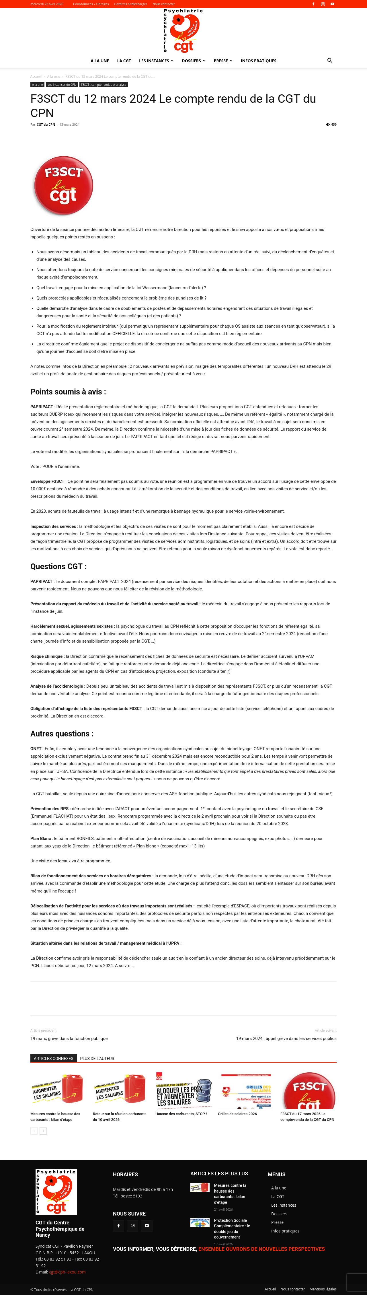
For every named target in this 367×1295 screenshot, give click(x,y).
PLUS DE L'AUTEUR (97, 1058)
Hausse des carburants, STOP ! (181, 1114)
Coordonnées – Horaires (91, 4)
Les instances (156, 60)
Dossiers (193, 60)
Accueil (36, 76)
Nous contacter (164, 4)
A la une (100, 60)
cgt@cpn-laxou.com (67, 1272)
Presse (223, 60)
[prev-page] (34, 1131)
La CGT (124, 60)
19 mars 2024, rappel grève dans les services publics (286, 1038)
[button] (330, 61)
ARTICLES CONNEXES (53, 1058)
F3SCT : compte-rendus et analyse (103, 85)
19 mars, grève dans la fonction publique (69, 1038)
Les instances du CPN (62, 85)
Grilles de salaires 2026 (237, 1114)
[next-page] (43, 1131)
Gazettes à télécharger (130, 4)
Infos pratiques (258, 60)
